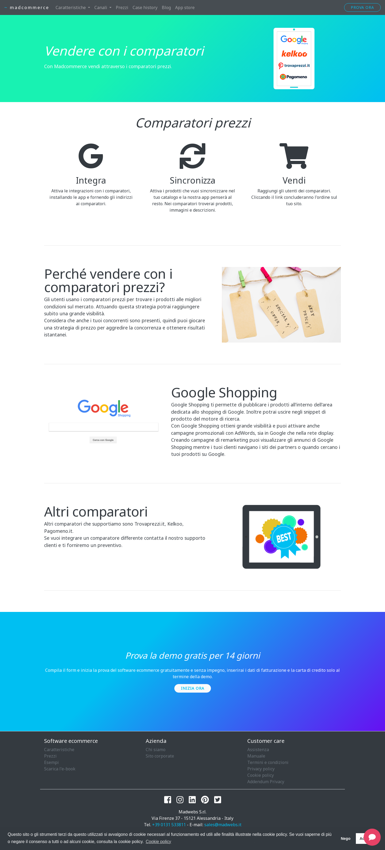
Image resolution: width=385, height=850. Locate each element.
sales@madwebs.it (222, 825)
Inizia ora (192, 688)
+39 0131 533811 (169, 825)
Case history (145, 7)
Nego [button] (346, 838)
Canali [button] (101, 7)
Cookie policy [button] (158, 841)
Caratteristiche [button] (71, 7)
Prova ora (362, 7)
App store (185, 7)
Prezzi (122, 7)
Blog (166, 7)
